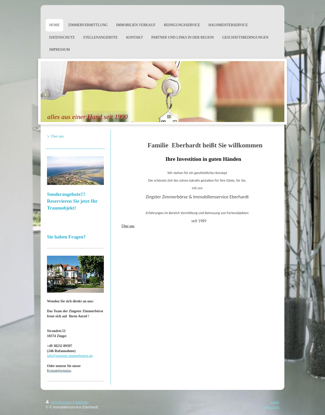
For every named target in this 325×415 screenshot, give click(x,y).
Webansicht (271, 407)
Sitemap (81, 402)
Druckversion (59, 402)
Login (275, 402)
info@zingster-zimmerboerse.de (70, 356)
